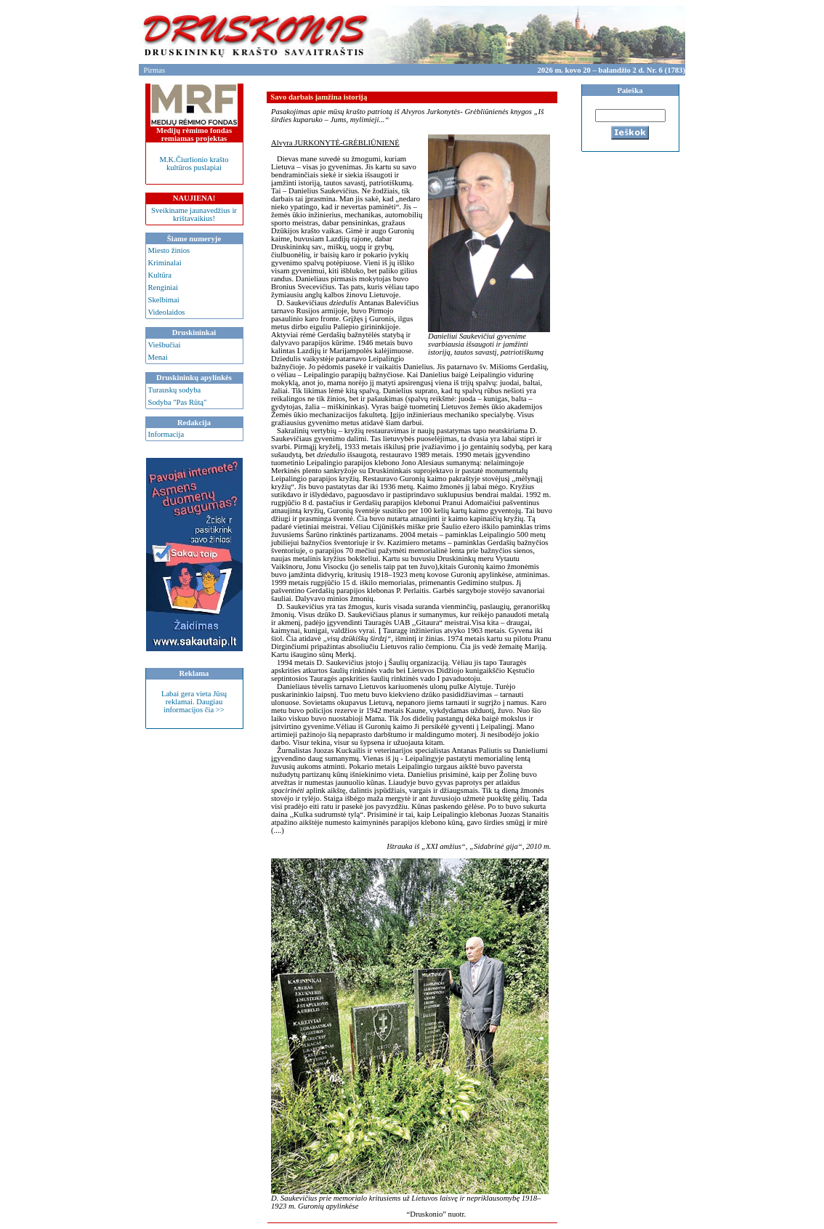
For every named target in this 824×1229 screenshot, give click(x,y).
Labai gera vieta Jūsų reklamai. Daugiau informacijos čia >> (194, 702)
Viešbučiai (164, 345)
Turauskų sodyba (174, 390)
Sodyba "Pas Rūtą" (177, 402)
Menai (158, 357)
